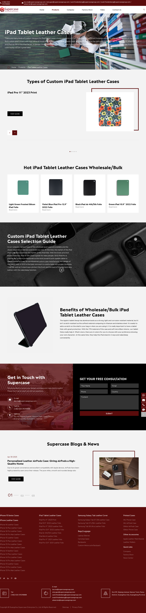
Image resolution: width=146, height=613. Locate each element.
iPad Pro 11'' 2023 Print (20, 92)
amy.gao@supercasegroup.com (58, 2)
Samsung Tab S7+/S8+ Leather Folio (92, 523)
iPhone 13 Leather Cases (9, 564)
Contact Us (117, 9)
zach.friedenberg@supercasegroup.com (85, 2)
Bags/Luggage (84, 531)
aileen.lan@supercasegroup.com (35, 4)
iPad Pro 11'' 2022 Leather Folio (50, 526)
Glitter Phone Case (130, 529)
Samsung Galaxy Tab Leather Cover (93, 515)
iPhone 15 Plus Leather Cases (11, 541)
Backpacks (82, 542)
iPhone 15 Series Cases (9, 515)
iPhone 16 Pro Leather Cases (11, 531)
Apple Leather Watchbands (133, 539)
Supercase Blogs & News (73, 445)
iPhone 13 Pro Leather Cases (11, 567)
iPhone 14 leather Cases (9, 550)
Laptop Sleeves (84, 535)
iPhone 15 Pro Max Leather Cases (12, 547)
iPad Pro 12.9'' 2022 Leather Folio (51, 529)
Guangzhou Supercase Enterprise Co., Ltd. (26, 607)
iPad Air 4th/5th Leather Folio (50, 533)
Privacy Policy (77, 607)
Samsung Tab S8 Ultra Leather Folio (91, 526)
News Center (128, 558)
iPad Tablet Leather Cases (37, 67)
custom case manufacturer (51, 261)
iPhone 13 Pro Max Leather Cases (12, 570)
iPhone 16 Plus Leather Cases (11, 528)
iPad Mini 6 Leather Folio (48, 536)
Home (42, 9)
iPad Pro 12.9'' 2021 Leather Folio (51, 542)
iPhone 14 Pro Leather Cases (11, 557)
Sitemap (65, 607)
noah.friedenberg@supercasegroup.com (115, 2)
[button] (71, 151)
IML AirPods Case (129, 523)
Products (55, 9)
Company (70, 9)
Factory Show (87, 9)
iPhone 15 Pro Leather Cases (11, 544)
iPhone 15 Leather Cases (9, 537)
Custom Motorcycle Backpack (89, 545)
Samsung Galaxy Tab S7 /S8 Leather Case (93, 520)
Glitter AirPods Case (130, 526)
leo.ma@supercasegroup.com (34, 2)
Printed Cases (129, 515)
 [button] (10, 133)
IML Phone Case (129, 520)
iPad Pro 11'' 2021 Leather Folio (50, 539)
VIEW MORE (13, 114)
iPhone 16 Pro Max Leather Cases (12, 534)
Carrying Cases (83, 539)
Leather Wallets (129, 542)
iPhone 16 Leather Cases (9, 524)
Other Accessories (131, 534)
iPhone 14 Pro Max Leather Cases (12, 560)
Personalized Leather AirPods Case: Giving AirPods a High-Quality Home (39, 462)
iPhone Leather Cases (9, 520)
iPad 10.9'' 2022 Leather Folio (50, 523)
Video (102, 9)
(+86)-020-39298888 (6, 3)
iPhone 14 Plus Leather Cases (11, 554)
